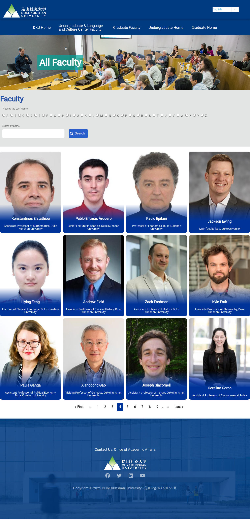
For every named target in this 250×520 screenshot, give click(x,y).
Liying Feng (30, 302)
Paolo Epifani (156, 219)
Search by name (11, 126)
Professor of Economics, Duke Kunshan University (156, 228)
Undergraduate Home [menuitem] (166, 28)
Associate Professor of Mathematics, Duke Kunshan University (30, 228)
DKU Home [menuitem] (42, 28)
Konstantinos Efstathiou (30, 219)
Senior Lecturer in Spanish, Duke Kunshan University (93, 228)
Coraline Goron (219, 389)
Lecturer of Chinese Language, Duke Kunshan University (30, 311)
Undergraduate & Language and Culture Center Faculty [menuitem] (81, 28)
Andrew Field (93, 302)
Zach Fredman (156, 302)
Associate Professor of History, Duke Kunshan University (156, 311)
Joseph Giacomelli (156, 386)
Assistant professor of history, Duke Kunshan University (156, 395)
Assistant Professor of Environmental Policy (219, 396)
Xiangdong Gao (93, 386)
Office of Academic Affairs (135, 450)
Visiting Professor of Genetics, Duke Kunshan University (93, 395)
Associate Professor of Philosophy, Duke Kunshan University (219, 311)
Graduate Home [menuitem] (204, 28)
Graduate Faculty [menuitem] (126, 28)
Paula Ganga (30, 386)
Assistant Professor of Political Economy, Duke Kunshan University (30, 395)
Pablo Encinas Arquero (93, 219)
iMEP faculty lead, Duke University (220, 229)
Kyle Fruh (219, 302)
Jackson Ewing (219, 222)
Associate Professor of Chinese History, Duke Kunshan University (93, 311)
